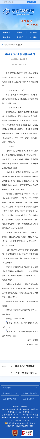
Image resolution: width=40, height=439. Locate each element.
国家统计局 (7, 388)
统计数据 (33, 32)
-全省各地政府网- (29, 399)
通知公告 (19, 45)
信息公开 (20, 37)
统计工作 (6, 37)
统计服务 (33, 37)
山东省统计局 (7, 393)
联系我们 (16, 406)
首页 (6, 45)
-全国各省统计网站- (10, 399)
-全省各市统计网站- (30, 393)
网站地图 (24, 406)
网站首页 (6, 32)
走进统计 (20, 32)
